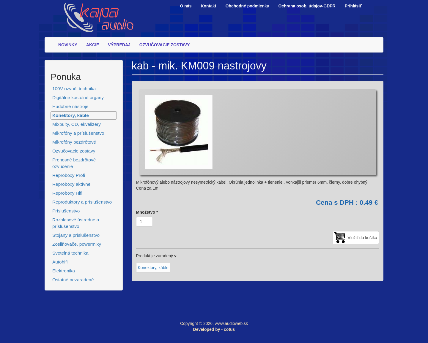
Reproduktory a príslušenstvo (82, 201)
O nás (186, 6)
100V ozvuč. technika (74, 88)
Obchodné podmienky (247, 6)
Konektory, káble (70, 115)
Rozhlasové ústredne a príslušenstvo (75, 223)
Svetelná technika (70, 252)
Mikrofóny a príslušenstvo (78, 133)
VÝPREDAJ (119, 44)
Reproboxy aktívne (71, 184)
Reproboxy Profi (68, 175)
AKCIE (92, 44)
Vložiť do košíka (362, 237)
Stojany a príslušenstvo (76, 235)
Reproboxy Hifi (67, 193)
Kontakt (208, 6)
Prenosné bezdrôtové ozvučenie (74, 163)
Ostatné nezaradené (73, 279)
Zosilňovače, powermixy (76, 244)
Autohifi (59, 261)
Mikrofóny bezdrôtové (74, 141)
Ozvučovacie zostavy (73, 150)
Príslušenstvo (66, 210)
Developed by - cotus (214, 329)
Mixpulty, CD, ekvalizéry (76, 124)
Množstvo (147, 212)
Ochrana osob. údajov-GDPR (307, 6)
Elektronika (63, 270)
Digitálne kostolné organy (78, 97)
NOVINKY (67, 44)
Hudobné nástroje (70, 106)
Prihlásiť (353, 6)
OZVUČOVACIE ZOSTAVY (164, 44)
